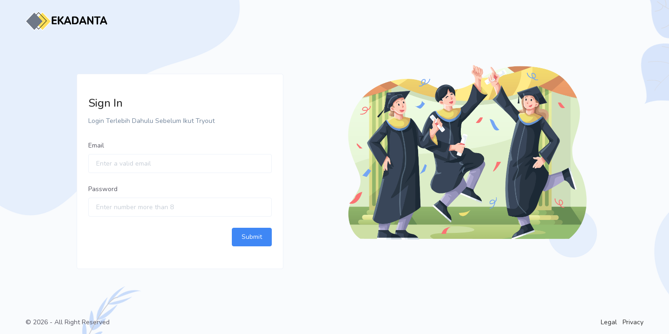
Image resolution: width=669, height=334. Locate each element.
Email (96, 145)
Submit (252, 236)
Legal (609, 322)
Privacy (633, 322)
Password (103, 189)
